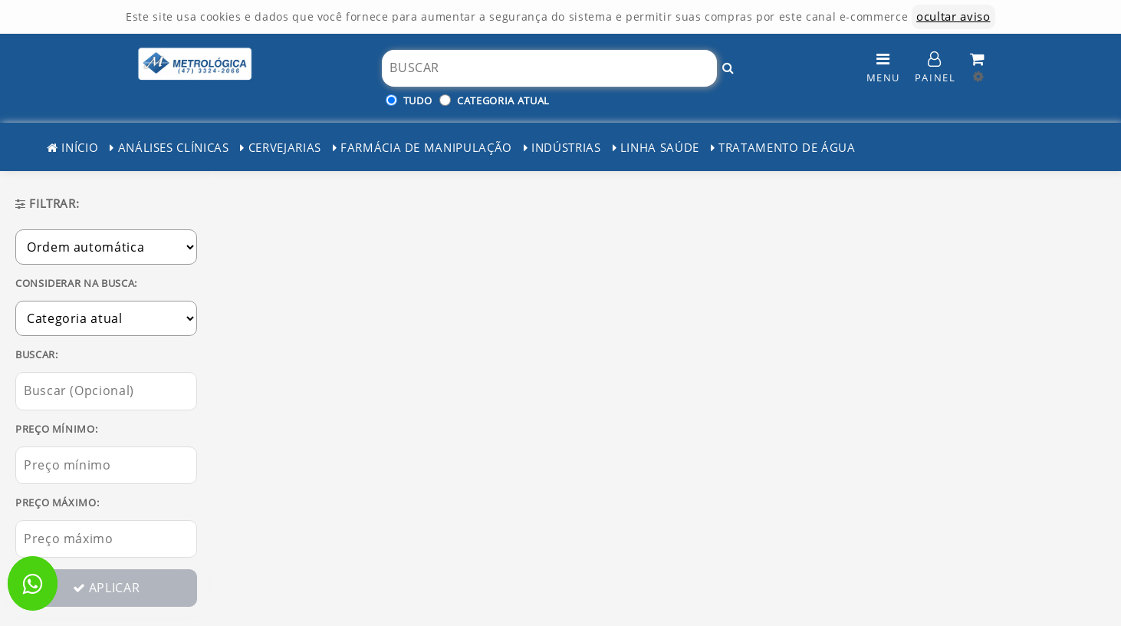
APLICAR (106, 587)
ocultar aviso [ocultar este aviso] (953, 16)
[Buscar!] (728, 68)
